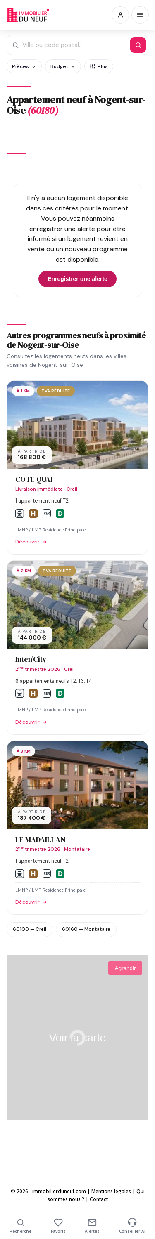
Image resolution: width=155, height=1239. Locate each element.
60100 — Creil (29, 929)
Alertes (92, 1226)
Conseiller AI (132, 1226)
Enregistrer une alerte (77, 279)
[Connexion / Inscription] (120, 15)
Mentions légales (111, 1191)
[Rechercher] (138, 45)
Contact (99, 1199)
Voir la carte (77, 1037)
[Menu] (140, 15)
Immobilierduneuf (28, 15)
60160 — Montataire (86, 929)
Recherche (20, 1226)
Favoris (58, 1226)
